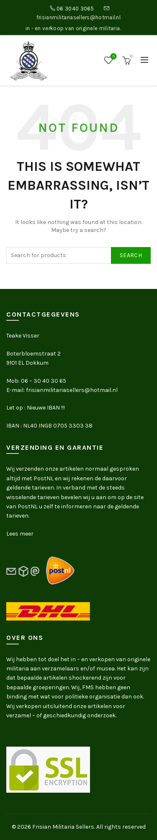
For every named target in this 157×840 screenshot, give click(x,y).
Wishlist (113, 56)
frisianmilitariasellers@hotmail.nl (78, 17)
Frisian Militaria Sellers (63, 826)
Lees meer (19, 533)
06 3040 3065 (75, 8)
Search (131, 255)
